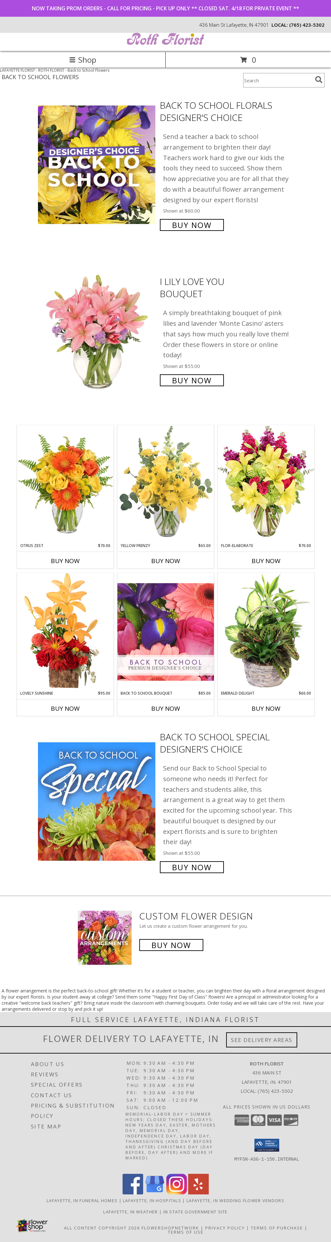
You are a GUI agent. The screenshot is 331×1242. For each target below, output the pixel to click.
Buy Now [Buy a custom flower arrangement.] (171, 945)
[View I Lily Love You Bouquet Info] (97, 330)
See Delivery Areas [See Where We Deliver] (261, 1040)
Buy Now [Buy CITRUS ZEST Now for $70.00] (65, 561)
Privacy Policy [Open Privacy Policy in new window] (225, 1228)
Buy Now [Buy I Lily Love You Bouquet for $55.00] (192, 380)
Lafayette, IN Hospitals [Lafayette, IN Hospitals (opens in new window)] (152, 1200)
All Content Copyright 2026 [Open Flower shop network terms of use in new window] (102, 1228)
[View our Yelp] (198, 1193)
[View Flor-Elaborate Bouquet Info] (266, 483)
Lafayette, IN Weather (130, 1212)
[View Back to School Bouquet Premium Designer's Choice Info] (165, 631)
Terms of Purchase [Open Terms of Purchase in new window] (277, 1228)
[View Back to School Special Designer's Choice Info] (97, 801)
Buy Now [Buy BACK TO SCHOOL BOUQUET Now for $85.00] (165, 708)
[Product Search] (278, 80)
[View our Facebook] (133, 1193)
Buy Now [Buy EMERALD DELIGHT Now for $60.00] (266, 708)
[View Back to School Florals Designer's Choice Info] (97, 164)
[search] (318, 80)
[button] (266, 1145)
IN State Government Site (195, 1212)
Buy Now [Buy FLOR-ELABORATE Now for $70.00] (266, 561)
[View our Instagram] (176, 1193)
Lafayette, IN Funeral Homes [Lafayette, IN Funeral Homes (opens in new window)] (82, 1200)
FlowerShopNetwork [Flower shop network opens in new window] (170, 1228)
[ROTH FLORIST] (165, 43)
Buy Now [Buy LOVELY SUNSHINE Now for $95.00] (65, 708)
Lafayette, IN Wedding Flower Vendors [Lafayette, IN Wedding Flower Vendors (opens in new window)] (235, 1200)
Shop (82, 59)
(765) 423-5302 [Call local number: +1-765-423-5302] (307, 25)
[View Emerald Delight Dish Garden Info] (266, 631)
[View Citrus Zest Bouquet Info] (65, 484)
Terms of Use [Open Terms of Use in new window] (186, 1232)
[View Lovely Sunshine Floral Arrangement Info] (65, 631)
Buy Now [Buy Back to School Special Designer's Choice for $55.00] (192, 867)
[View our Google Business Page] (154, 1193)
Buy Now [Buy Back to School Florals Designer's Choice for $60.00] (192, 225)
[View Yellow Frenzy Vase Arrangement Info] (165, 483)
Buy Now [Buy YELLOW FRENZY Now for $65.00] (165, 561)
